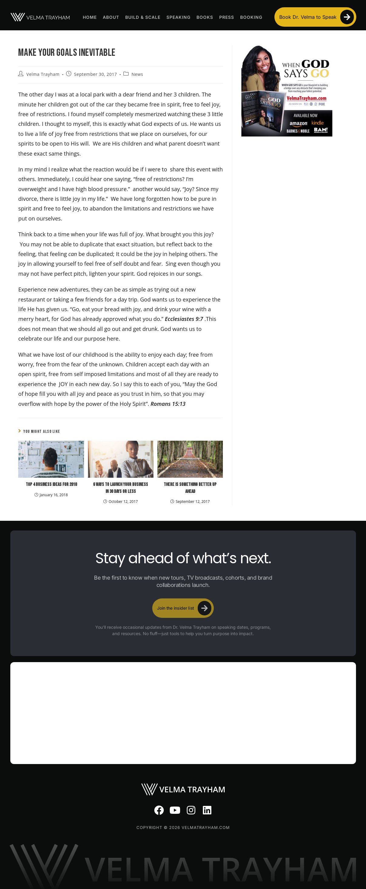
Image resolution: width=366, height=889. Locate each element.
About (111, 17)
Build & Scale (142, 17)
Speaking (178, 17)
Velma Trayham (42, 74)
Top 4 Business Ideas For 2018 (51, 484)
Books (204, 17)
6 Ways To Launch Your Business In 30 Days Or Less (120, 488)
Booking (251, 17)
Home (90, 17)
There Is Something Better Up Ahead (190, 488)
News (137, 74)
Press (226, 17)
